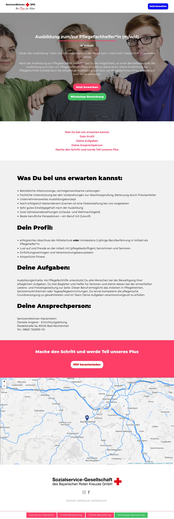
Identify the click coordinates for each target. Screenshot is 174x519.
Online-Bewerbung (100, 515)
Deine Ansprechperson (87, 145)
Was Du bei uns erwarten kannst (87, 132)
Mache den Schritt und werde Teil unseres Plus (87, 149)
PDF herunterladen (87, 364)
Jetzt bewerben (158, 6)
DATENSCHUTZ (99, 501)
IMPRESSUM (83, 501)
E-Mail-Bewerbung (71, 515)
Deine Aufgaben (87, 140)
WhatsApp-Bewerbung (87, 96)
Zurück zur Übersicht (41, 515)
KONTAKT (71, 501)
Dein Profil (87, 136)
